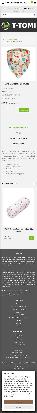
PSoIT (28, 411)
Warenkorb (24, 110)
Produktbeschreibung (18, 128)
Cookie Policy (8, 396)
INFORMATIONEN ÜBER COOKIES (18, 317)
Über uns (18, 304)
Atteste (18, 312)
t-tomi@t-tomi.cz (29, 8)
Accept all (18, 402)
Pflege (18, 133)
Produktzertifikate (18, 138)
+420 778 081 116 (15, 8)
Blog (18, 326)
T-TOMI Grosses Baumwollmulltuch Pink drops (18, 230)
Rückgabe (19, 323)
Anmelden (14, 11)
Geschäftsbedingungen (18, 306)
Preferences (18, 407)
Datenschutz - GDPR (19, 315)
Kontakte (18, 320)
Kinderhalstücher (13, 39)
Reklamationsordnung (18, 309)
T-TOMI (10, 88)
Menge (3, 109)
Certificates (18, 143)
